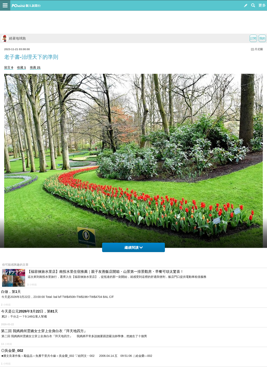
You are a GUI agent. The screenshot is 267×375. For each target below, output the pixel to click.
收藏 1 (21, 67)
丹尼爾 (259, 49)
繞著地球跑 (13, 38)
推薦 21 (35, 67)
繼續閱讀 (134, 247)
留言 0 (8, 67)
